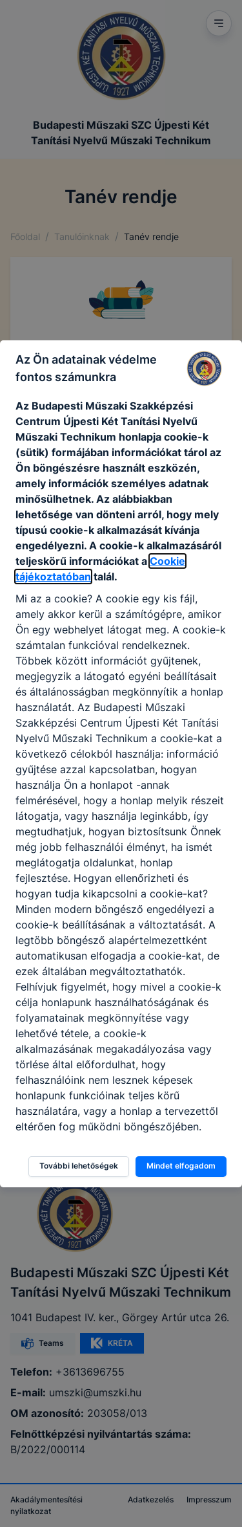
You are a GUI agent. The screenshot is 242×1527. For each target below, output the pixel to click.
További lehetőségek (78, 1165)
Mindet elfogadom (181, 1165)
